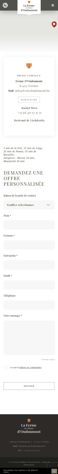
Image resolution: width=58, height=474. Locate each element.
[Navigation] (52, 5)
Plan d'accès (29, 100)
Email (8, 275)
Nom (7, 215)
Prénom (9, 235)
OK (54, 471)
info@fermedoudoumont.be (32, 90)
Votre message (13, 315)
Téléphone (9, 295)
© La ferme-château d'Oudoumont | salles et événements (29, 463)
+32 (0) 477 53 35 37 (31, 450)
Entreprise (11, 255)
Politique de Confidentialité (30, 367)
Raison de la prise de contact (20, 195)
